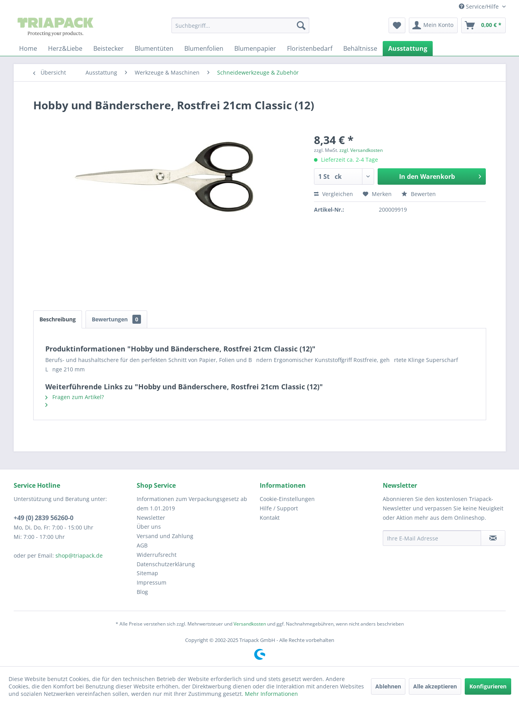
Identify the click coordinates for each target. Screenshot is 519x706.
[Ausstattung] (408, 48)
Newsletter (151, 517)
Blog (142, 591)
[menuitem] (240, 25)
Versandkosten (250, 623)
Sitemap (147, 573)
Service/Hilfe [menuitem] (479, 6)
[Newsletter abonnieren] (493, 538)
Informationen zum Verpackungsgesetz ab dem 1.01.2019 (192, 503)
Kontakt (270, 517)
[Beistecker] (108, 48)
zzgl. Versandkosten (361, 150)
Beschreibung (57, 319)
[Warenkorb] (483, 25)
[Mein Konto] (433, 25)
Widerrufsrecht (157, 554)
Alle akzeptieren (435, 686)
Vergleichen (333, 194)
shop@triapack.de (79, 555)
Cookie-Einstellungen (287, 499)
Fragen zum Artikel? (74, 397)
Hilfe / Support (279, 508)
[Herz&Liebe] (65, 48)
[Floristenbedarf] (310, 48)
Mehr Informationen (271, 693)
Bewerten (418, 194)
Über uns (149, 526)
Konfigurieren (488, 686)
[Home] (28, 48)
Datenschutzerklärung (166, 564)
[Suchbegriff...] (240, 25)
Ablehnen (388, 686)
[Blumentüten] (154, 48)
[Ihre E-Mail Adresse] (432, 538)
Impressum (151, 582)
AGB (142, 545)
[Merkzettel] (397, 25)
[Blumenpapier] (255, 48)
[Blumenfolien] (204, 48)
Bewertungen (116, 319)
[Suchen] (301, 25)
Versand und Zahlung (165, 536)
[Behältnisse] (360, 48)
